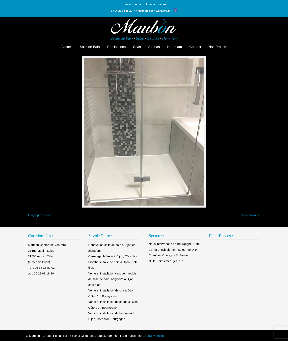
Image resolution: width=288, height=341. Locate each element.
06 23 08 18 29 (123, 10)
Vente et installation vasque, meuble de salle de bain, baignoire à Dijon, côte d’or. (112, 279)
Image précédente (40, 215)
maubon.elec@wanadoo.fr (154, 10)
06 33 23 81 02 (157, 4)
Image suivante (250, 215)
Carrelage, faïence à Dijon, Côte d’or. (113, 256)
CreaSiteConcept (154, 335)
